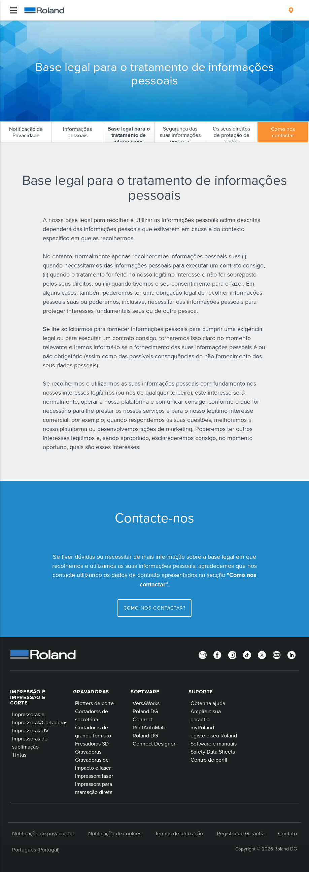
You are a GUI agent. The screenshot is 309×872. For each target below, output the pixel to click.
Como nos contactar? (154, 608)
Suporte (200, 691)
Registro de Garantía (241, 833)
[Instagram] (232, 654)
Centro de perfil (209, 759)
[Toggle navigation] (13, 10)
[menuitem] (291, 10)
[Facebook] (217, 654)
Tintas (19, 754)
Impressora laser (94, 775)
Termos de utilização (179, 833)
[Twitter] (262, 654)
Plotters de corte (94, 703)
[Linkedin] (291, 654)
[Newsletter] (203, 654)
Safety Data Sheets (213, 751)
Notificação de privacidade (43, 833)
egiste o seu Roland (214, 735)
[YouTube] (277, 654)
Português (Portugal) (36, 849)
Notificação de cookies (114, 833)
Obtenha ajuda (208, 703)
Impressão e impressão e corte (27, 697)
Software (145, 691)
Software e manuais (214, 743)
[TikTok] (247, 654)
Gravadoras (91, 691)
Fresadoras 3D (92, 743)
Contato (287, 833)
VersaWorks (146, 703)
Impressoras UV (30, 730)
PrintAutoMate (150, 727)
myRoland (202, 727)
